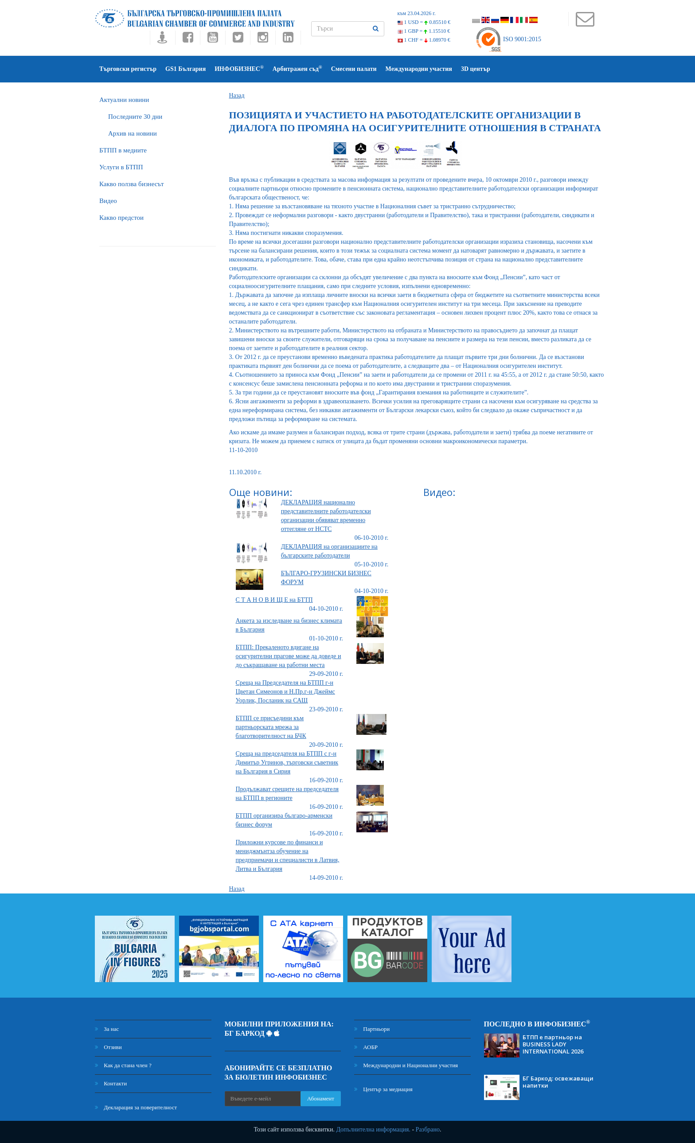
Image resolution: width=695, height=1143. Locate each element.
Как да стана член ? (123, 1065)
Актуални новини (124, 99)
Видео (108, 200)
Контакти (111, 1083)
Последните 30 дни (135, 116)
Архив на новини (132, 133)
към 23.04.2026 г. (417, 13)
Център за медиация (383, 1089)
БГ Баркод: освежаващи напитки (558, 1081)
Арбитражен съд (297, 68)
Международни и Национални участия (406, 1065)
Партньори (372, 1029)
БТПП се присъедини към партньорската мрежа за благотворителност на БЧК (271, 727)
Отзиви (108, 1047)
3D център (475, 69)
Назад (237, 95)
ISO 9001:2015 (508, 39)
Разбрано (428, 1129)
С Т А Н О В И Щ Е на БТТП (274, 600)
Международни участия (419, 69)
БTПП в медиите (123, 150)
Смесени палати (354, 69)
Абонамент (320, 1098)
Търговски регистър (127, 69)
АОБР (366, 1047)
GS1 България (185, 69)
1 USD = (424, 22)
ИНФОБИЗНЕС (239, 68)
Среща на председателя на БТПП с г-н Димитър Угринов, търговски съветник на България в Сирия (287, 762)
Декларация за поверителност (136, 1107)
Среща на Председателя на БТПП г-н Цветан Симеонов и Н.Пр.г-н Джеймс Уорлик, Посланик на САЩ (285, 691)
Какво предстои (121, 217)
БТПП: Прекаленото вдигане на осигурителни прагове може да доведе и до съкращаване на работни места (288, 656)
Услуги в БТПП (121, 167)
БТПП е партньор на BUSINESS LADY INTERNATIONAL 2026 (553, 1044)
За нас (107, 1029)
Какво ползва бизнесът (131, 183)
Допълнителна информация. (373, 1129)
